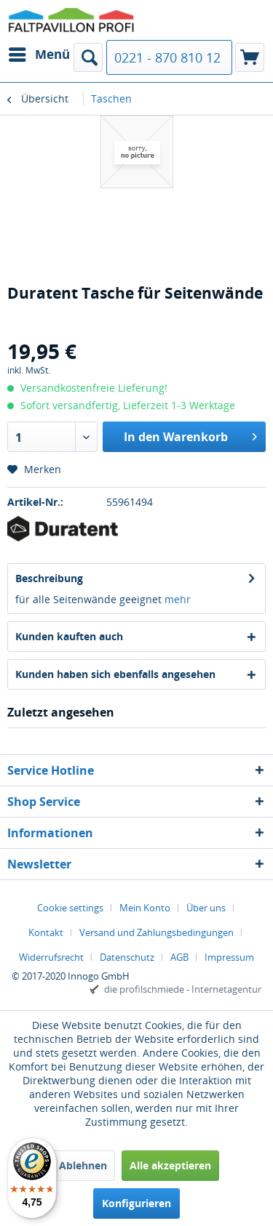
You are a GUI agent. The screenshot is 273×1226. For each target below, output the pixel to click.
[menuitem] (38, 54)
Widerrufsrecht (51, 957)
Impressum (229, 957)
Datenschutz (127, 957)
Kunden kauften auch (69, 636)
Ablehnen (83, 1165)
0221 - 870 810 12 (167, 57)
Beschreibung (49, 578)
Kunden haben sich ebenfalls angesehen (115, 674)
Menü (39, 52)
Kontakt (45, 932)
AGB (179, 957)
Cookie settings (70, 907)
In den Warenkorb (190, 435)
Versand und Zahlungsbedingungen (156, 932)
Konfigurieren (136, 1203)
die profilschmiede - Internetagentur (182, 989)
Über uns (206, 907)
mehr (178, 599)
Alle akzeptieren (170, 1165)
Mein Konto (144, 907)
